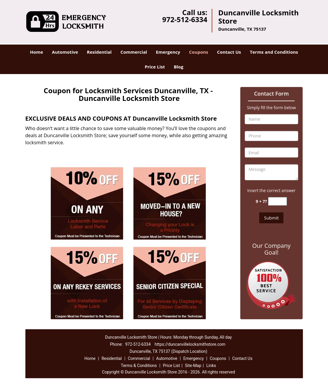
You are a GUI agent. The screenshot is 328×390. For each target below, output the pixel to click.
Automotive (65, 52)
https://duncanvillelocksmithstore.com (190, 344)
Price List (155, 67)
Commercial (133, 52)
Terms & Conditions (139, 365)
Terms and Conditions (274, 52)
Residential (99, 52)
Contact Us (229, 52)
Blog (178, 67)
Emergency (168, 52)
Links (211, 365)
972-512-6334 (184, 19)
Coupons (198, 52)
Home (36, 52)
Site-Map (193, 365)
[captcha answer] (277, 201)
